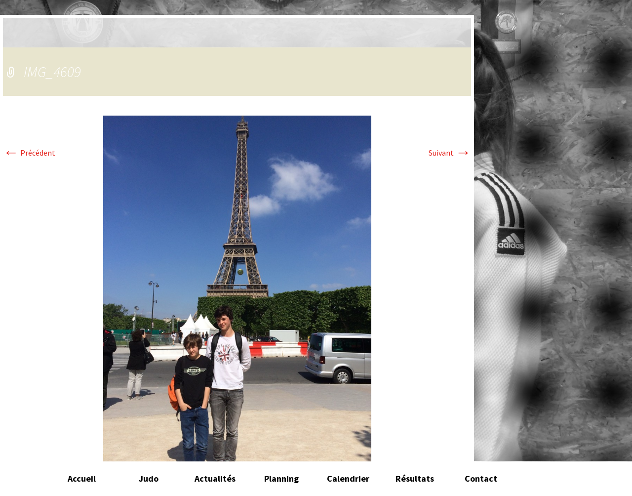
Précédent (29, 153)
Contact (481, 478)
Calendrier (348, 478)
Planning (281, 478)
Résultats (414, 478)
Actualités (215, 478)
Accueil (82, 478)
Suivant (450, 153)
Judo (148, 478)
